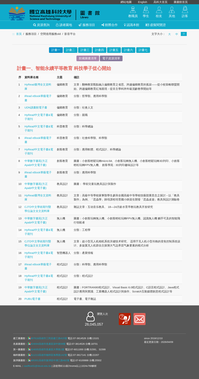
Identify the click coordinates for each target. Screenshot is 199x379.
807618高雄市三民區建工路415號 (47, 338)
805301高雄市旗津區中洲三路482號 (48, 360)
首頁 (19, 33)
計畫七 (143, 50)
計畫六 (128, 50)
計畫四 (99, 50)
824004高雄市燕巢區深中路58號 (47, 343)
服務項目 (86, 25)
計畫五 (114, 50)
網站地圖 (126, 2)
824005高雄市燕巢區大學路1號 (46, 349)
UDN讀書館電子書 (36, 107)
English (142, 2)
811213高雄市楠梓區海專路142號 (47, 354)
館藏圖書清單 (88, 58)
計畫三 (85, 50)
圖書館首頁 (181, 2)
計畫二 (70, 50)
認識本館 (131, 25)
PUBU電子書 (33, 298)
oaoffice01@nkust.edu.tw (37, 366)
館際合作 (110, 25)
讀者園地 (64, 25)
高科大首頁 (160, 2)
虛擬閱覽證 (156, 25)
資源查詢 (41, 25)
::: (13, 33)
